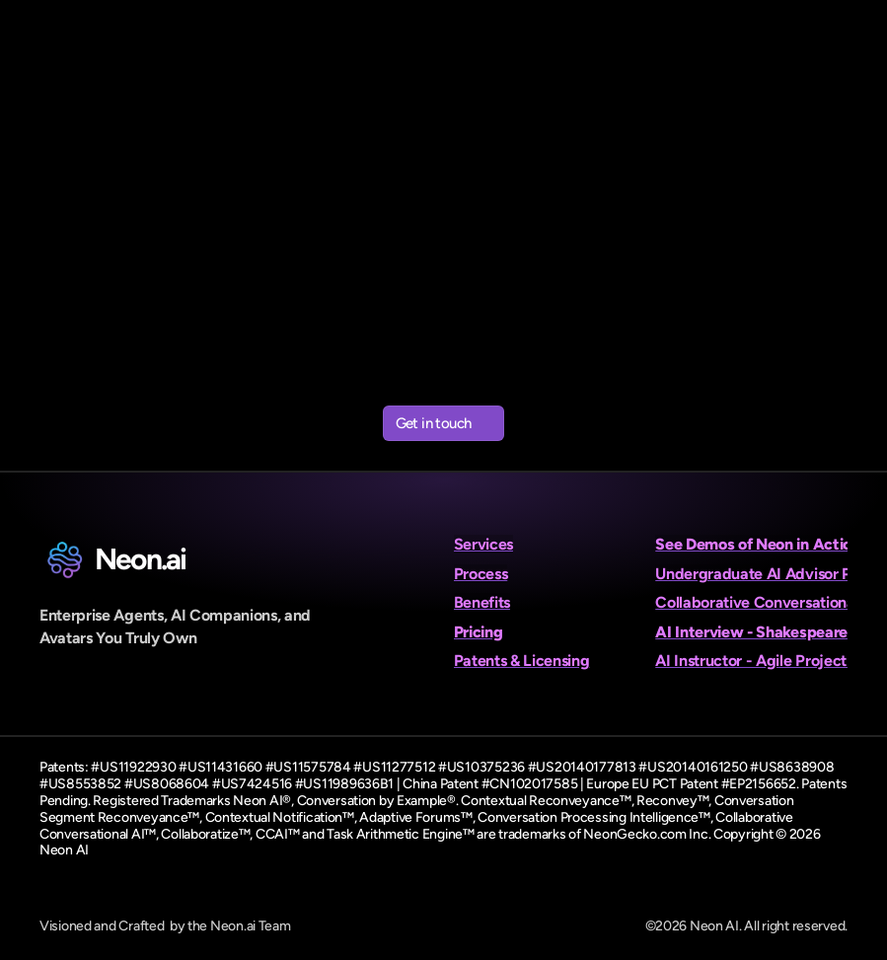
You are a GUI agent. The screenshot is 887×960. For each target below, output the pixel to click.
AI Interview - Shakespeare (751, 632)
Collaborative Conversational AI (766, 602)
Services (483, 544)
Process (481, 573)
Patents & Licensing (522, 660)
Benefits (482, 602)
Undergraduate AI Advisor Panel (767, 573)
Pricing (478, 632)
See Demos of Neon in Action (757, 544)
